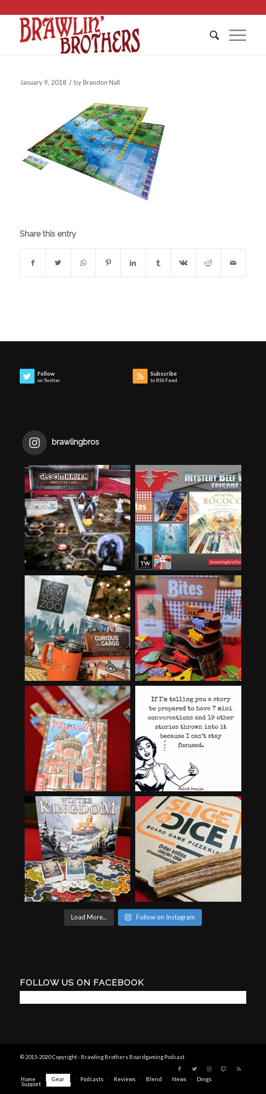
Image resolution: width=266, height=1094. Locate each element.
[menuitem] (209, 35)
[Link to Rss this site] (238, 1068)
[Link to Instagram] (209, 1068)
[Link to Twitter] (194, 1068)
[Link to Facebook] (179, 1068)
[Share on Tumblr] (158, 263)
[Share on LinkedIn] (133, 263)
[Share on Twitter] (58, 263)
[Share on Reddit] (208, 263)
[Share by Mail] (233, 263)
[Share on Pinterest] (108, 263)
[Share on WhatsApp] (83, 263)
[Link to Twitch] (224, 1068)
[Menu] (232, 35)
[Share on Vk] (183, 263)
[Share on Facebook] (32, 263)
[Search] (209, 35)
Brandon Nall (101, 82)
